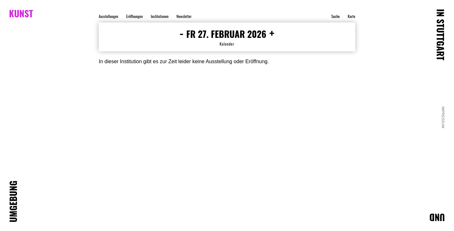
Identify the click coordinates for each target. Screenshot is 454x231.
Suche (335, 16)
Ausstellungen (108, 16)
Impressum (443, 117)
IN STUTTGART (440, 34)
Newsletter (183, 16)
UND (437, 217)
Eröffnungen (134, 16)
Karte (351, 16)
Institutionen (159, 16)
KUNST (21, 13)
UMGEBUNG (13, 201)
